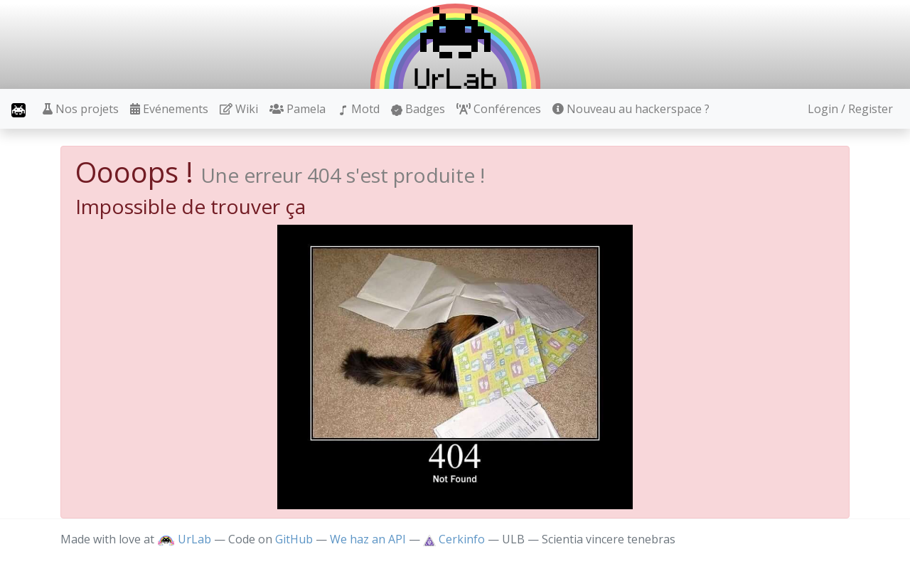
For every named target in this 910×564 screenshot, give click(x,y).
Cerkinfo (455, 539)
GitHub (294, 539)
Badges (418, 109)
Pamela (297, 109)
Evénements (169, 109)
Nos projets (81, 109)
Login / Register (850, 109)
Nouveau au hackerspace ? (631, 109)
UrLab (184, 539)
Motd (358, 109)
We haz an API (368, 539)
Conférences (498, 109)
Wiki (239, 109)
